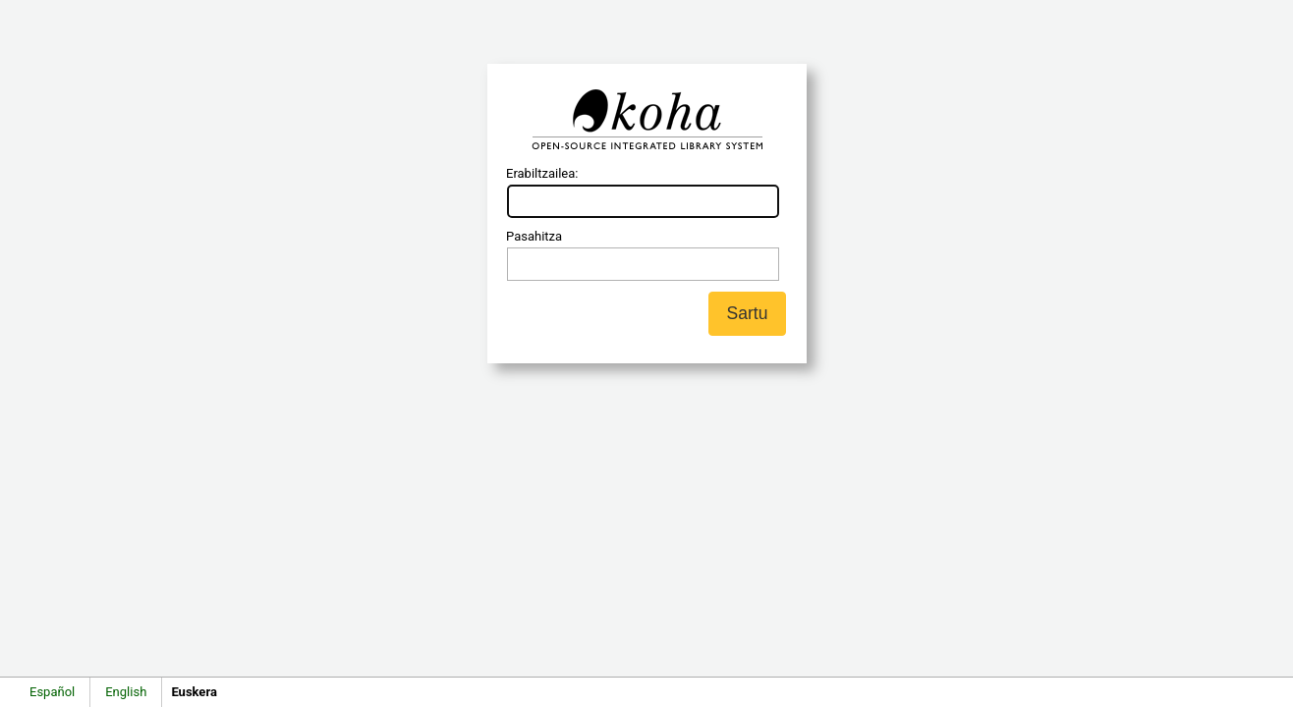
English (125, 691)
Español (52, 691)
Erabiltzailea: (542, 173)
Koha (646, 119)
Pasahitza (534, 236)
